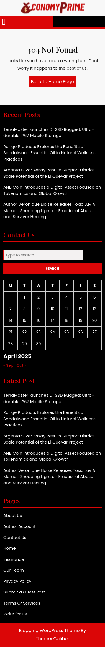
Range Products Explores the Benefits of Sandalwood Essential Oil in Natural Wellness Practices (49, 153)
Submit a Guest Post (24, 592)
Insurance (13, 559)
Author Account (19, 526)
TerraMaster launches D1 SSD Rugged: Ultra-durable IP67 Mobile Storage (48, 132)
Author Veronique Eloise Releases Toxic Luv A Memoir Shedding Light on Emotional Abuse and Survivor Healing (49, 210)
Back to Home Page (53, 82)
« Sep (8, 365)
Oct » (21, 365)
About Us (12, 515)
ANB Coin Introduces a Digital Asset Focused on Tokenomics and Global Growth (52, 190)
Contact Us (14, 537)
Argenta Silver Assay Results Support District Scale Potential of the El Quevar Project (48, 173)
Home (9, 548)
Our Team (13, 570)
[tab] (4, 21)
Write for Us (15, 614)
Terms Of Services (21, 603)
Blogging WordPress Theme (49, 630)
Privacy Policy (17, 581)
